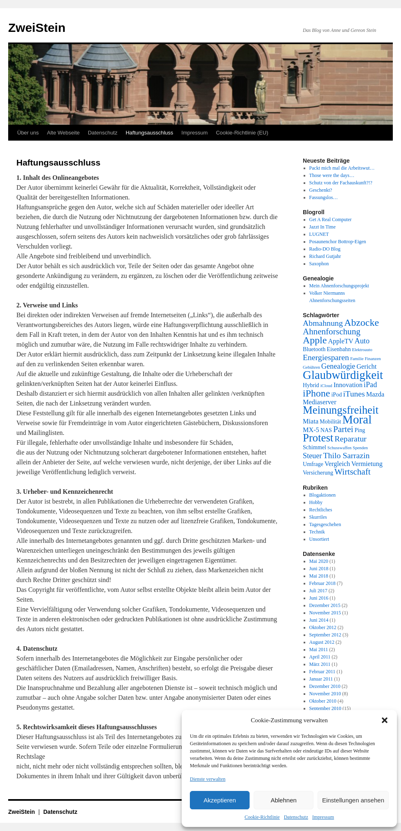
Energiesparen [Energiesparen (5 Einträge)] (326, 357)
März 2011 (320, 664)
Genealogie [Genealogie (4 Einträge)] (338, 366)
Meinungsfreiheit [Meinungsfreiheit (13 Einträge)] (340, 410)
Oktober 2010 (322, 701)
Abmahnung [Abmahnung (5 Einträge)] (323, 322)
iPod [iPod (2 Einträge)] (336, 394)
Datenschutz (296, 817)
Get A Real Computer (330, 219)
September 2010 (325, 708)
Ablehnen (283, 800)
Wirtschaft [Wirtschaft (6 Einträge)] (352, 472)
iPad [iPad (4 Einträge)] (370, 385)
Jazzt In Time (322, 227)
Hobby (316, 502)
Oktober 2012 (322, 627)
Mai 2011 (318, 649)
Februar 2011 (322, 671)
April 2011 (320, 657)
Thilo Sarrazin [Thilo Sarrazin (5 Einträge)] (346, 455)
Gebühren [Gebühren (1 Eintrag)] (311, 367)
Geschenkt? (320, 190)
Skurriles (318, 517)
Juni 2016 (319, 598)
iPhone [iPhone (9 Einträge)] (316, 393)
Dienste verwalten (207, 779)
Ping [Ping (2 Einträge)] (359, 430)
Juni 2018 (319, 568)
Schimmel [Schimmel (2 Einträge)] (314, 447)
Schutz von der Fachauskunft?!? (340, 183)
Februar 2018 (322, 583)
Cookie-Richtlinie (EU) (242, 133)
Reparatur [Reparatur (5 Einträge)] (351, 438)
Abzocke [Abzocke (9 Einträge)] (361, 322)
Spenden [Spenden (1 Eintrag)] (360, 448)
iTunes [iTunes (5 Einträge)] (354, 393)
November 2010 (325, 694)
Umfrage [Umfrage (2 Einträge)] (313, 464)
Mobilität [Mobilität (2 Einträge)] (330, 421)
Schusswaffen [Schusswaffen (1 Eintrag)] (339, 448)
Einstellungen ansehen (353, 800)
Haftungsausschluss (149, 133)
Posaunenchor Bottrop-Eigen (337, 241)
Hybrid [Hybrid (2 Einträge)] (311, 385)
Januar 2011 (321, 679)
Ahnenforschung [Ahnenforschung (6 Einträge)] (331, 331)
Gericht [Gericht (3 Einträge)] (366, 366)
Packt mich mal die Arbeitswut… (342, 168)
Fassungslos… (323, 197)
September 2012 (325, 635)
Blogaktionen (322, 495)
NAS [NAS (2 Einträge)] (326, 430)
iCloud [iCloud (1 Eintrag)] (326, 385)
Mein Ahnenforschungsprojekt (339, 286)
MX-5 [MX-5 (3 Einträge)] (311, 430)
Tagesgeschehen (325, 524)
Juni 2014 (319, 620)
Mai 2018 (318, 576)
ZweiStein (36, 27)
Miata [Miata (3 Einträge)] (310, 421)
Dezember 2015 (324, 605)
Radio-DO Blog (324, 249)
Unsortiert (319, 539)
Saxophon (319, 264)
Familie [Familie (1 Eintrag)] (357, 358)
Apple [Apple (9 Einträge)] (315, 340)
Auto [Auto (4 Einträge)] (362, 341)
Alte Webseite (63, 133)
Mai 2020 (318, 561)
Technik (317, 532)
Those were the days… (331, 175)
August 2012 (322, 642)
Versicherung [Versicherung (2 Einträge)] (318, 472)
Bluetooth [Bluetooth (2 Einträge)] (314, 349)
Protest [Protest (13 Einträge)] (318, 438)
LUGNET (319, 234)
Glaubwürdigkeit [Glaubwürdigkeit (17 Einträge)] (343, 374)
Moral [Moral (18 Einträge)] (357, 419)
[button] (385, 720)
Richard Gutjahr (325, 256)
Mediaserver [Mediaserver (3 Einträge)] (319, 402)
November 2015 (325, 613)
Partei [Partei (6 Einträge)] (343, 429)
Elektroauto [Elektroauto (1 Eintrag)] (362, 349)
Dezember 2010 (324, 686)
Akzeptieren (219, 800)
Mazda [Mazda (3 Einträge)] (375, 394)
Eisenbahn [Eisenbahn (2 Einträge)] (339, 349)
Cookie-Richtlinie (262, 817)
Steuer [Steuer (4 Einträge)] (312, 456)
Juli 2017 (318, 591)
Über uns (28, 133)
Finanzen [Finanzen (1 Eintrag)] (373, 358)
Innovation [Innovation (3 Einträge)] (348, 385)
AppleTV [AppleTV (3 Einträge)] (341, 341)
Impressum (323, 817)
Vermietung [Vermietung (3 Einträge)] (366, 464)
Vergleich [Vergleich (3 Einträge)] (337, 464)
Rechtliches (320, 510)
